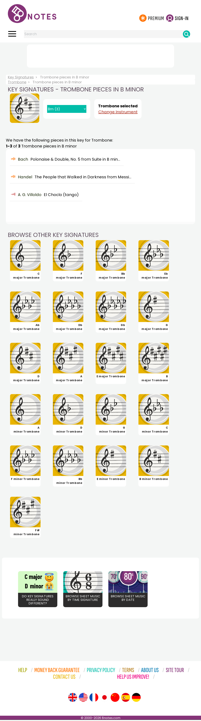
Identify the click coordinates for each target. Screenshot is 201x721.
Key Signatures (21, 77)
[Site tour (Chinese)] (115, 699)
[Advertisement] (100, 55)
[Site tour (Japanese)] (104, 699)
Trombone (17, 82)
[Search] (186, 34)
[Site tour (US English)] (83, 699)
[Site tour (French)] (94, 699)
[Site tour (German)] (136, 699)
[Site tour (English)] (73, 699)
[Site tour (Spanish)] (126, 699)
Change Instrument (118, 112)
